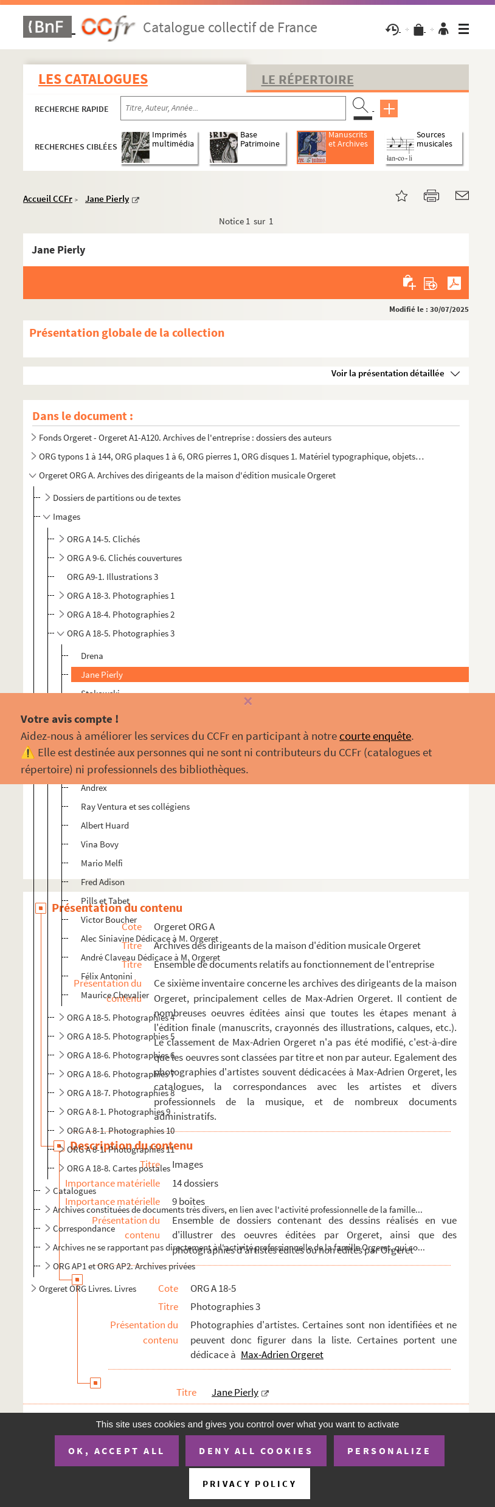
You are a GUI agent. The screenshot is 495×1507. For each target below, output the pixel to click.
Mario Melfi (102, 863)
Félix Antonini (107, 976)
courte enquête (375, 735)
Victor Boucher (109, 919)
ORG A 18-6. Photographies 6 (121, 1055)
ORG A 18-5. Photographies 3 (121, 633)
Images (66, 516)
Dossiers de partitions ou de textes (117, 497)
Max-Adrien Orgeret (282, 1354)
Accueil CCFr (47, 198)
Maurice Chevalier (115, 995)
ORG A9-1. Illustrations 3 (112, 576)
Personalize (389, 1450)
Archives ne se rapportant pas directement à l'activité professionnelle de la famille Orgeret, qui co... (239, 1247)
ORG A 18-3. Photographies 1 (121, 595)
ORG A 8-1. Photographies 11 (121, 1149)
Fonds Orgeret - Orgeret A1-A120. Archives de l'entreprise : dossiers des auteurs (185, 437)
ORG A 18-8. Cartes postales (118, 1168)
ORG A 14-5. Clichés (103, 539)
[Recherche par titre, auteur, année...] (233, 108)
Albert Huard (105, 825)
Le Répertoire (307, 79)
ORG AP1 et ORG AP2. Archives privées (124, 1266)
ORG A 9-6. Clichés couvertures (124, 558)
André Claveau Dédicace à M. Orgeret (150, 957)
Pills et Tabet (105, 900)
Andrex (94, 787)
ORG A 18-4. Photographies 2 (121, 614)
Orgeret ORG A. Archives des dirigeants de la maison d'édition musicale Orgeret (187, 475)
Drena (92, 655)
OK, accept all (116, 1450)
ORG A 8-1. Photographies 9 (118, 1111)
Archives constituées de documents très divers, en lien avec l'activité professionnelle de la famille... (238, 1209)
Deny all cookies (256, 1450)
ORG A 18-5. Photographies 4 (121, 1017)
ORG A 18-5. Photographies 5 (121, 1036)
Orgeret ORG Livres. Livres (87, 1288)
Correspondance (84, 1228)
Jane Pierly (107, 198)
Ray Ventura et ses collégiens (135, 806)
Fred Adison (103, 882)
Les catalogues (93, 78)
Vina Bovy (100, 844)
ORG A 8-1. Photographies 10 (121, 1130)
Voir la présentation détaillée (388, 373)
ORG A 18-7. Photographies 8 (121, 1092)
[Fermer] (247, 702)
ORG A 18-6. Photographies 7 (121, 1074)
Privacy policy (249, 1483)
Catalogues (74, 1190)
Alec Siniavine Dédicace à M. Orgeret (149, 938)
